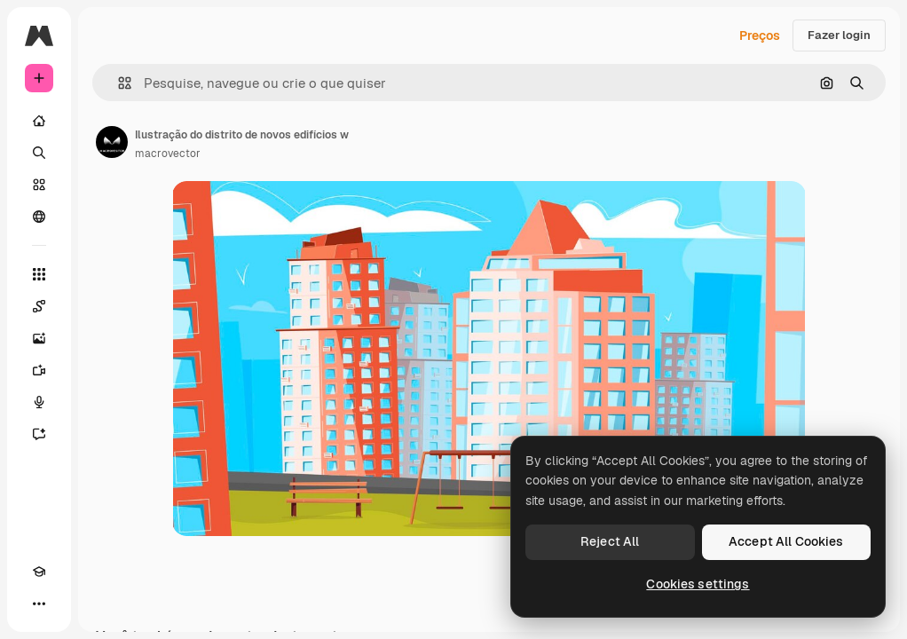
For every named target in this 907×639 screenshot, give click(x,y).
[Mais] (39, 603)
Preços (759, 35)
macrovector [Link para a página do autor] (168, 153)
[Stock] (39, 184)
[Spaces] (39, 306)
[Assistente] (39, 434)
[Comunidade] (39, 216)
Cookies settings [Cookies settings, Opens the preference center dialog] (697, 584)
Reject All (609, 541)
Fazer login (839, 35)
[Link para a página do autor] (112, 142)
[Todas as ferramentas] (39, 274)
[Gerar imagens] (39, 338)
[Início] (39, 120)
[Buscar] (39, 152)
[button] (117, 83)
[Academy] (39, 571)
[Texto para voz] (39, 402)
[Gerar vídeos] (39, 370)
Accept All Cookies (786, 541)
